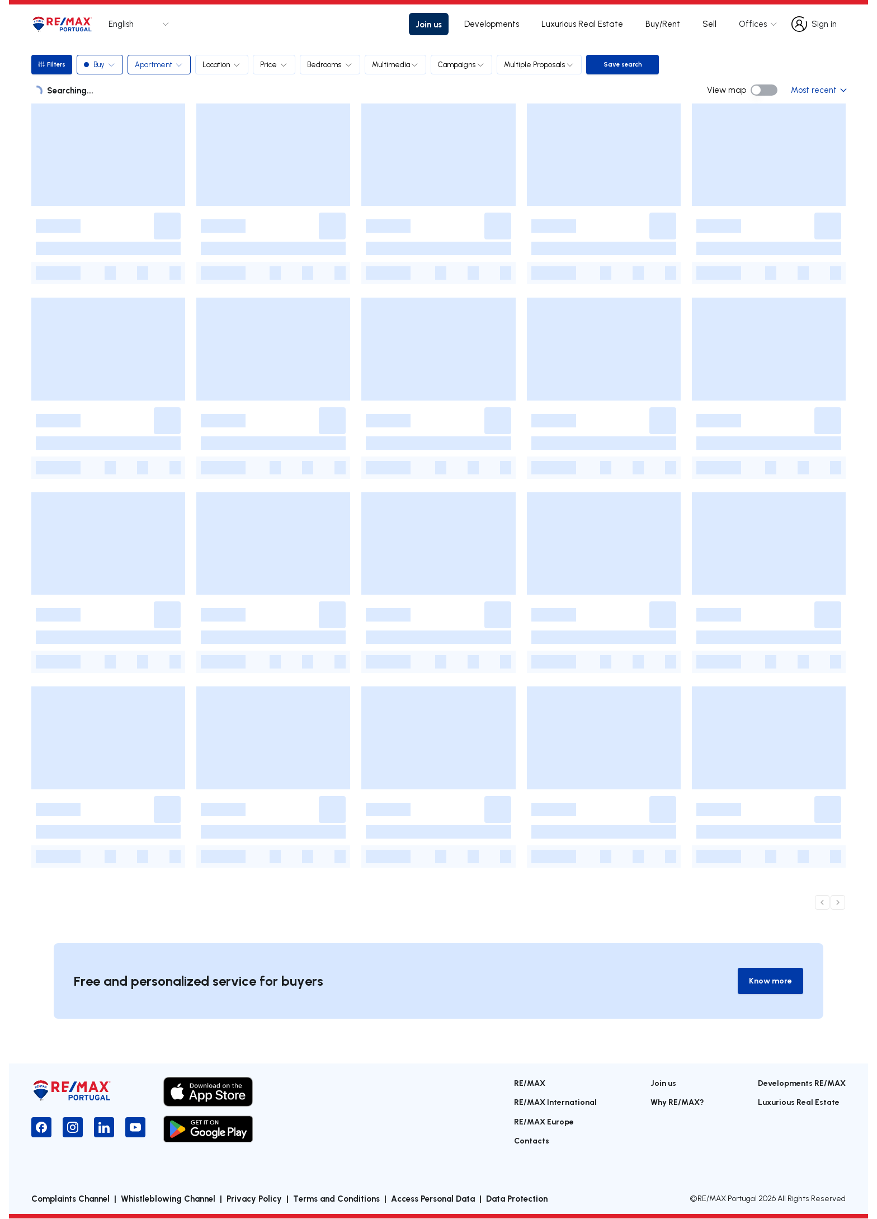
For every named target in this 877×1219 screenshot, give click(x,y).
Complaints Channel (70, 1198)
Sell (709, 23)
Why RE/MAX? (677, 1102)
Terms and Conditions (336, 1198)
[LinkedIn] (104, 1128)
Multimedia (397, 64)
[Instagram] (73, 1128)
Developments (491, 23)
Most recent (818, 89)
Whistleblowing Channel (168, 1198)
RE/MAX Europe (544, 1122)
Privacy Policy (254, 1198)
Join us (429, 24)
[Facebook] (41, 1128)
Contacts (531, 1141)
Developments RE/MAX (802, 1083)
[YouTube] (135, 1128)
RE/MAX (529, 1083)
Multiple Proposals (541, 64)
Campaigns (463, 64)
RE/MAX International (555, 1102)
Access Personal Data (433, 1198)
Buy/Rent (662, 23)
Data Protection (517, 1198)
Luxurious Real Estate (582, 23)
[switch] (764, 90)
